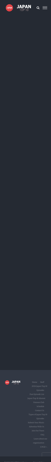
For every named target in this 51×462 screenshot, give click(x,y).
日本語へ (43, 447)
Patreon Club (38, 402)
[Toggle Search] (38, 7)
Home (34, 382)
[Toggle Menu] (45, 7)
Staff (42, 382)
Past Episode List (37, 394)
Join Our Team (38, 431)
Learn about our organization (40, 441)
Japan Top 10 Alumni (36, 398)
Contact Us (39, 410)
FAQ (42, 435)
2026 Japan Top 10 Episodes (39, 388)
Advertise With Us (36, 426)
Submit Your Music (36, 422)
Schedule (40, 406)
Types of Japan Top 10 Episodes (38, 416)
